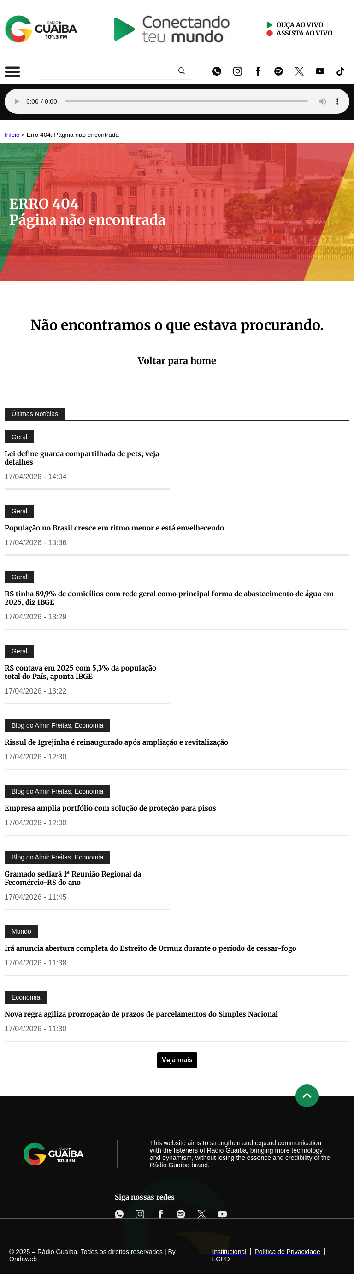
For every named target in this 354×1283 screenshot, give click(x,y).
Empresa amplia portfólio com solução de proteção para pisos (110, 808)
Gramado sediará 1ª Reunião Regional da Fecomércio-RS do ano (73, 878)
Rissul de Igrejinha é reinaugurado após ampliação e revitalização (116, 742)
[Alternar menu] (12, 71)
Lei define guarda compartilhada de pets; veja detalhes (82, 457)
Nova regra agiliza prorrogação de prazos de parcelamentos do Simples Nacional (141, 1014)
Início (12, 134)
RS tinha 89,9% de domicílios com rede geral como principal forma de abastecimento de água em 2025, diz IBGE (169, 597)
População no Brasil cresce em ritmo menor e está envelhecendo (114, 528)
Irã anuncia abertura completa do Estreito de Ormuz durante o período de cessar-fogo (150, 948)
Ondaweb (23, 1259)
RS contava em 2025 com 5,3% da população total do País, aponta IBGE (80, 672)
